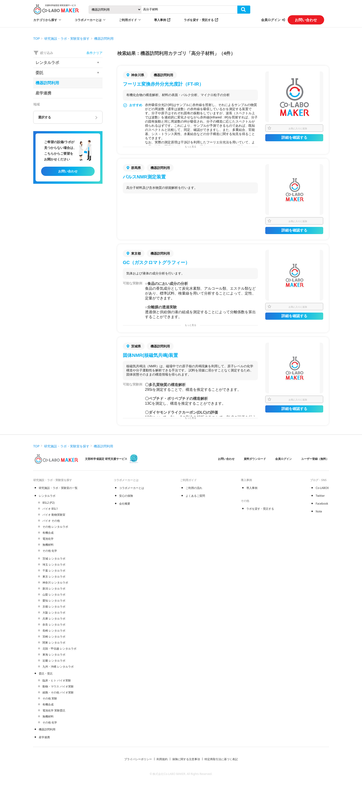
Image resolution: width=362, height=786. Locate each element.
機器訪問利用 (104, 38)
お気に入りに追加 (298, 128)
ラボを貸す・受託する (199, 20)
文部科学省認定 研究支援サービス (106, 459)
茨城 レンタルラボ (53, 558)
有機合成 (48, 533)
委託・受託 (46, 673)
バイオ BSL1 (50, 509)
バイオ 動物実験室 (53, 515)
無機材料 (48, 545)
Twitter (320, 496)
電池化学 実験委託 (53, 710)
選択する (44, 117)
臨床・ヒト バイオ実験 (56, 680)
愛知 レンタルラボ (53, 600)
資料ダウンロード (255, 459)
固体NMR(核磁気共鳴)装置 (150, 355)
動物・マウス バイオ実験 (58, 686)
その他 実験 (49, 698)
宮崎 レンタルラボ (53, 636)
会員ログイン (271, 20)
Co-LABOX (322, 488)
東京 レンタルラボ (53, 576)
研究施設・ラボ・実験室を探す (67, 38)
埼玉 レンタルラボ (53, 564)
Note (319, 511)
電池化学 (48, 539)
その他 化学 (49, 551)
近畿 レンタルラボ (53, 661)
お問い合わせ (306, 19)
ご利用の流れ (194, 488)
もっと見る (190, 146)
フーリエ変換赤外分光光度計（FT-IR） (163, 84)
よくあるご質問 (195, 496)
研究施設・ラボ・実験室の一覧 (58, 488)
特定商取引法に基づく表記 (221, 759)
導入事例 (160, 20)
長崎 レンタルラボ (53, 630)
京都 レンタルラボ (53, 606)
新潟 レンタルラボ (53, 588)
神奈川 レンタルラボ (55, 582)
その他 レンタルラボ (55, 527)
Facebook (322, 504)
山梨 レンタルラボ (53, 594)
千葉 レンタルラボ (53, 570)
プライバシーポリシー (138, 759)
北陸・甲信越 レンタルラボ (59, 648)
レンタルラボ (47, 496)
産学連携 (44, 737)
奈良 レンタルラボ (53, 624)
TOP (36, 38)
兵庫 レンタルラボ (53, 618)
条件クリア (94, 53)
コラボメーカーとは (131, 488)
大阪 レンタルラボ (53, 612)
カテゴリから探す (45, 20)
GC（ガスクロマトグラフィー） (156, 262)
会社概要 (124, 504)
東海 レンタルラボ (53, 655)
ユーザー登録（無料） (315, 459)
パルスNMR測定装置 (144, 176)
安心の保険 (126, 496)
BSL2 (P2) (48, 503)
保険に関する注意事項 (186, 759)
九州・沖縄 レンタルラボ (58, 667)
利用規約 (162, 759)
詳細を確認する (294, 137)
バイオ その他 (51, 521)
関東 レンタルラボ (53, 642)
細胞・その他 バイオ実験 (58, 692)
